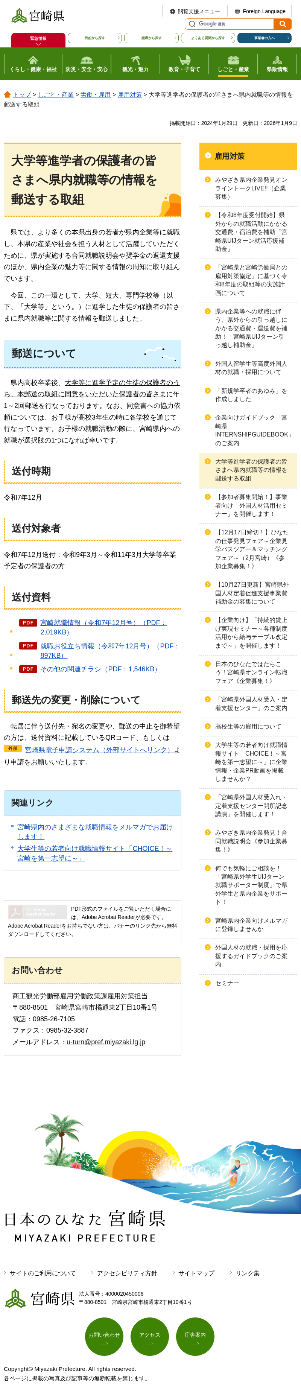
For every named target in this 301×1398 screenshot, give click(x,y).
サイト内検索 (191, 24)
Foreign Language (264, 11)
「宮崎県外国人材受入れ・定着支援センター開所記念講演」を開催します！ (251, 805)
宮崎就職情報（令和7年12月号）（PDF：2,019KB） (103, 627)
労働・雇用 (96, 94)
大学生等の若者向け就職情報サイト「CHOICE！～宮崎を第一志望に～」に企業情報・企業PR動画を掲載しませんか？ (251, 762)
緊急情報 (38, 38)
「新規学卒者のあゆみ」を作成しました (251, 395)
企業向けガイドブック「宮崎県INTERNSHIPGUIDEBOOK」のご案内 (254, 430)
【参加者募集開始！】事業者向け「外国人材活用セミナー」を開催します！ (251, 505)
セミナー (227, 983)
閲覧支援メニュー (199, 11)
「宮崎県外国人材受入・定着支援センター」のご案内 (251, 703)
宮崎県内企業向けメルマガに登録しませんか (251, 924)
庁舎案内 (195, 1335)
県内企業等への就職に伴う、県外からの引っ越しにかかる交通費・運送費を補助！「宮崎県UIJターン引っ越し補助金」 (251, 328)
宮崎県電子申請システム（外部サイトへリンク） (99, 750)
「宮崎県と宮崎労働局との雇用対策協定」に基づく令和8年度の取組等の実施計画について (251, 280)
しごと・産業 (56, 94)
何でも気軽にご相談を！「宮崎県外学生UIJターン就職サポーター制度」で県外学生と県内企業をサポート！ (251, 885)
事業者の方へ (264, 38)
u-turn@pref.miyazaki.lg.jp (106, 1042)
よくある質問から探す (208, 38)
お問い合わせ (104, 1335)
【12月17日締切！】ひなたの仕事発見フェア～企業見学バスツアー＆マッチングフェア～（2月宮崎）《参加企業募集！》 (252, 549)
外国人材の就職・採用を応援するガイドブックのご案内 (251, 955)
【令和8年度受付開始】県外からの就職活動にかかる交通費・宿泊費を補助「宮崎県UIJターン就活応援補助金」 (251, 232)
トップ (22, 94)
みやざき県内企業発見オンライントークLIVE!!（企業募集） (251, 188)
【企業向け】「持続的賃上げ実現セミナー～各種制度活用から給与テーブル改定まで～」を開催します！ (251, 632)
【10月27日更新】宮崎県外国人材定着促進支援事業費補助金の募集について (252, 593)
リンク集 (248, 1273)
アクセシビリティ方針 (127, 1273)
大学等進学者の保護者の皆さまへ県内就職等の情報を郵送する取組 (251, 470)
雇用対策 (130, 94)
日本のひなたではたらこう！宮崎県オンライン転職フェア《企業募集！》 (251, 672)
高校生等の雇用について (248, 726)
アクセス (149, 1335)
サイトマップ (196, 1273)
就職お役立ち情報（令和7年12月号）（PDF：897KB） (110, 650)
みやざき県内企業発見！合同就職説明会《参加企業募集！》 (251, 841)
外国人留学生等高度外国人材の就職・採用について (251, 368)
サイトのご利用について (43, 1273)
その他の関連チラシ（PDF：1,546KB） (100, 669)
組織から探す (151, 38)
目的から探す (95, 38)
